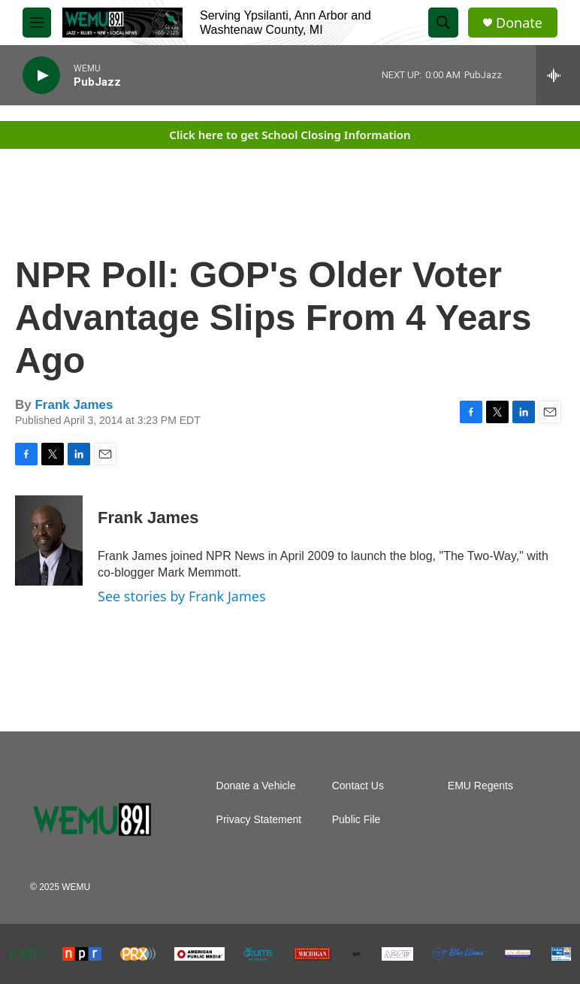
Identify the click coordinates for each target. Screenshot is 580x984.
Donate (519, 23)
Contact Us (358, 786)
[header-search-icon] (443, 23)
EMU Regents (480, 786)
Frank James (74, 405)
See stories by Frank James (182, 596)
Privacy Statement (259, 819)
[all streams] (558, 75)
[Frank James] (49, 540)
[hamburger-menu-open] (37, 23)
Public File (356, 819)
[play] (41, 75)
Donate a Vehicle (256, 786)
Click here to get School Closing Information (289, 134)
